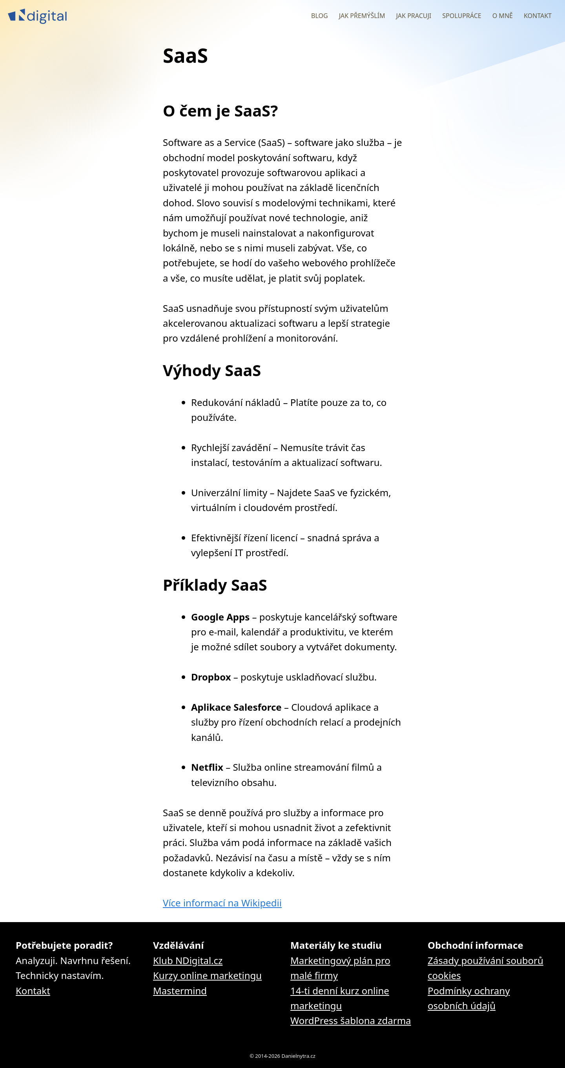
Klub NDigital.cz (187, 960)
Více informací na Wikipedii (222, 902)
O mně (502, 15)
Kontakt (538, 15)
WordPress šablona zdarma (350, 1020)
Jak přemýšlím (362, 15)
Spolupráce (461, 15)
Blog (319, 15)
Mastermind (180, 990)
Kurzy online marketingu (207, 975)
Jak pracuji (413, 15)
